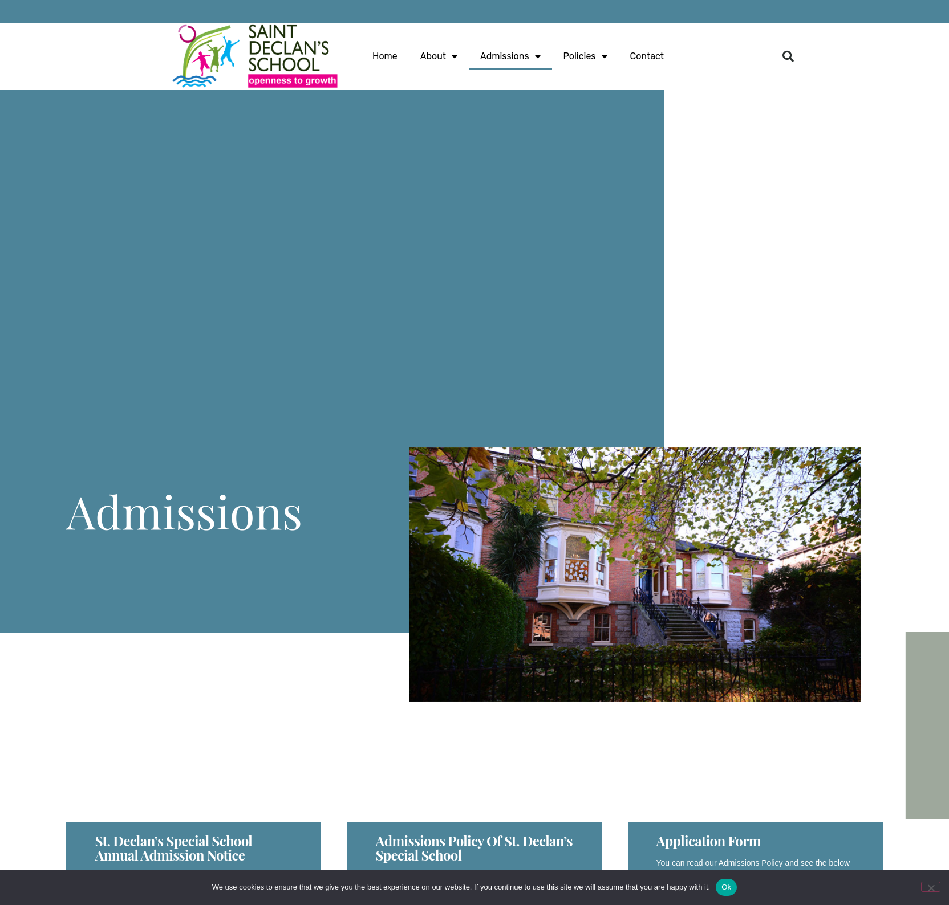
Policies (585, 56)
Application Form (708, 840)
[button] (788, 56)
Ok (726, 887)
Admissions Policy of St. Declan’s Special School (473, 847)
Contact (647, 56)
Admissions (510, 56)
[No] (930, 887)
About (438, 56)
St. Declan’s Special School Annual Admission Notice (173, 847)
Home (385, 56)
